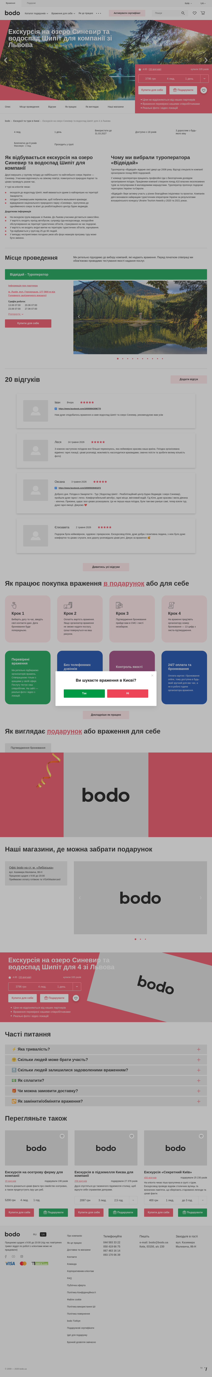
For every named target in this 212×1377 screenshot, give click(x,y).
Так (84, 693)
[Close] (152, 675)
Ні (127, 693)
